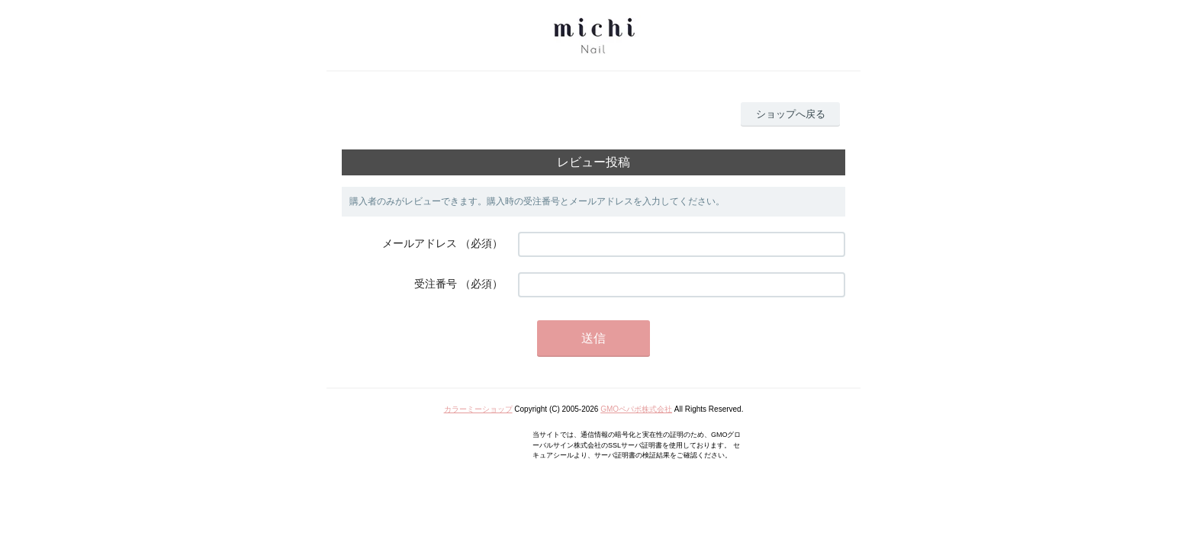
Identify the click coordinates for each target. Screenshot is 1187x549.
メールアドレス (419, 243)
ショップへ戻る (790, 114)
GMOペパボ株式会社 (636, 409)
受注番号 (435, 284)
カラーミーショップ (478, 409)
